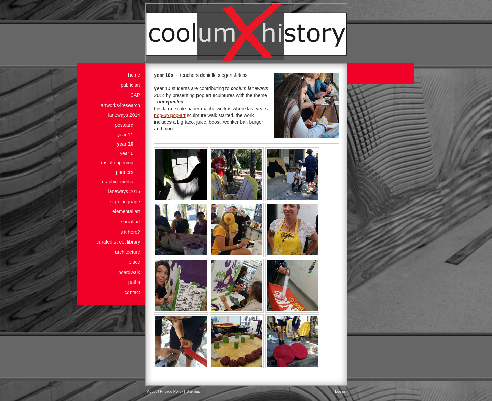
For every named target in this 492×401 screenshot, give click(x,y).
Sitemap (193, 391)
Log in (340, 391)
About (152, 391)
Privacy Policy (171, 391)
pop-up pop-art (170, 115)
